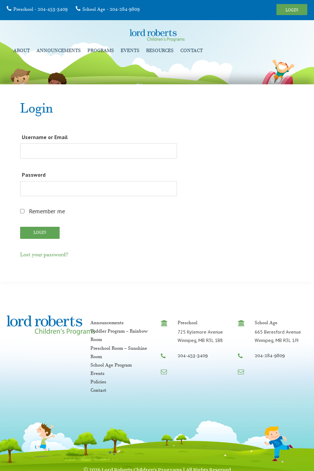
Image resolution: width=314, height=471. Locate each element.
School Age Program (111, 365)
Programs (100, 51)
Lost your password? (44, 256)
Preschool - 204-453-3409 (40, 10)
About (21, 51)
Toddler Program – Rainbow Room (119, 336)
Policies (98, 382)
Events (130, 51)
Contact (191, 51)
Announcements (59, 51)
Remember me (42, 211)
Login (292, 10)
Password (34, 174)
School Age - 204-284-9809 (111, 10)
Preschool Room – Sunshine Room (118, 353)
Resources (160, 51)
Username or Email (45, 137)
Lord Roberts (157, 35)
